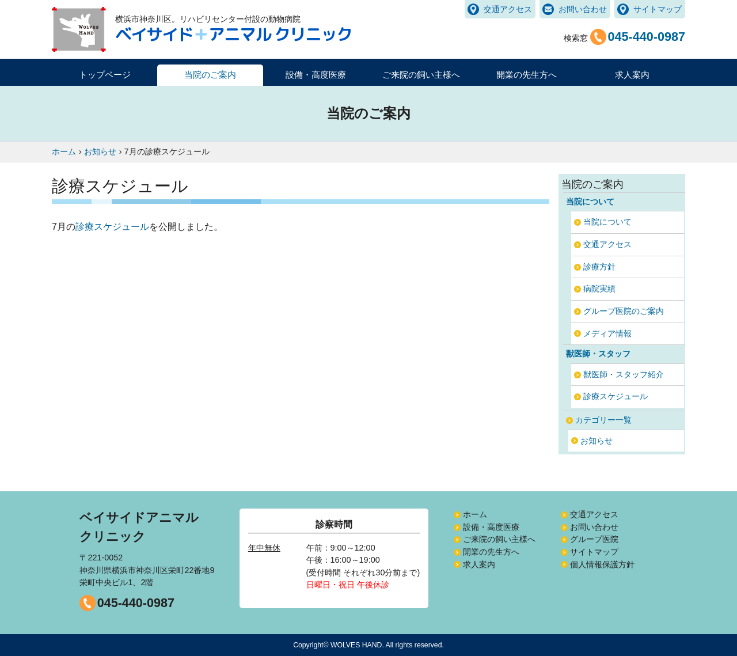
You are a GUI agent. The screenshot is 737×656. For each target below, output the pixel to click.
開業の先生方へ (491, 551)
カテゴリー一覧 (603, 419)
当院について (607, 221)
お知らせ (596, 440)
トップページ (105, 74)
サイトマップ (657, 9)
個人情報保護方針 (602, 564)
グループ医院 (594, 539)
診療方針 (599, 266)
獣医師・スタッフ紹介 (623, 374)
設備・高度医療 (491, 527)
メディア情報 (607, 333)
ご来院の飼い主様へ (499, 539)
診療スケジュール (112, 227)
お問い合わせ (583, 9)
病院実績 (599, 288)
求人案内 (632, 74)
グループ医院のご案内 (623, 311)
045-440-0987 (135, 603)
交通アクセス (508, 9)
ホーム (475, 514)
